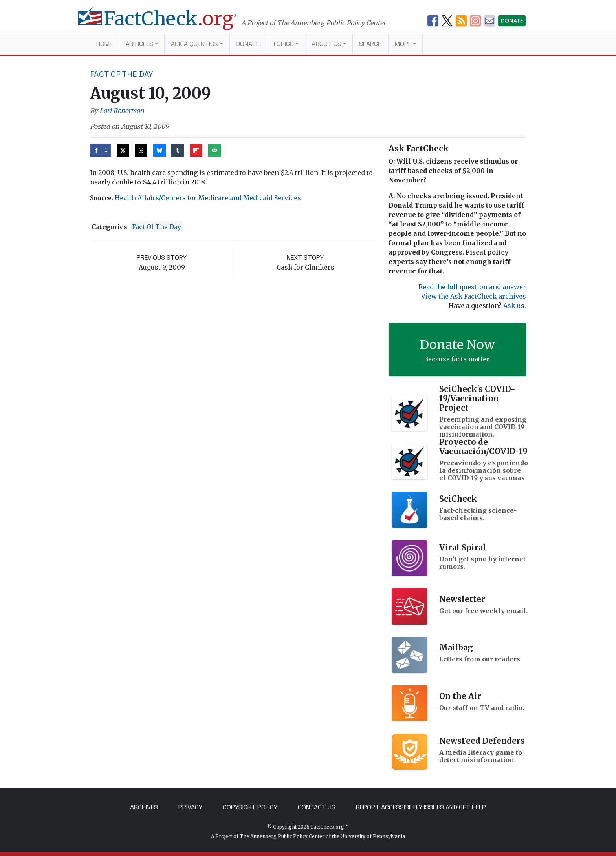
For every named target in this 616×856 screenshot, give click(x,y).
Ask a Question (194, 44)
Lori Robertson (121, 111)
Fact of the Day (121, 74)
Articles (139, 44)
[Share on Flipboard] (196, 150)
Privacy (190, 807)
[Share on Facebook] (100, 150)
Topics (283, 44)
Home (104, 44)
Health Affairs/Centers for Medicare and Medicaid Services (208, 198)
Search (370, 44)
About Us (326, 44)
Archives (144, 807)
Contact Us (317, 807)
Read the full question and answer (472, 287)
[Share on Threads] (141, 150)
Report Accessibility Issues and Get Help (421, 807)
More (403, 44)
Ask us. (514, 306)
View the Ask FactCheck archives (473, 296)
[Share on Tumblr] (177, 150)
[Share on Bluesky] (159, 150)
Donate (247, 44)
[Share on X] (123, 150)
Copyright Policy (250, 807)
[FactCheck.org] (165, 23)
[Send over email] (214, 150)
